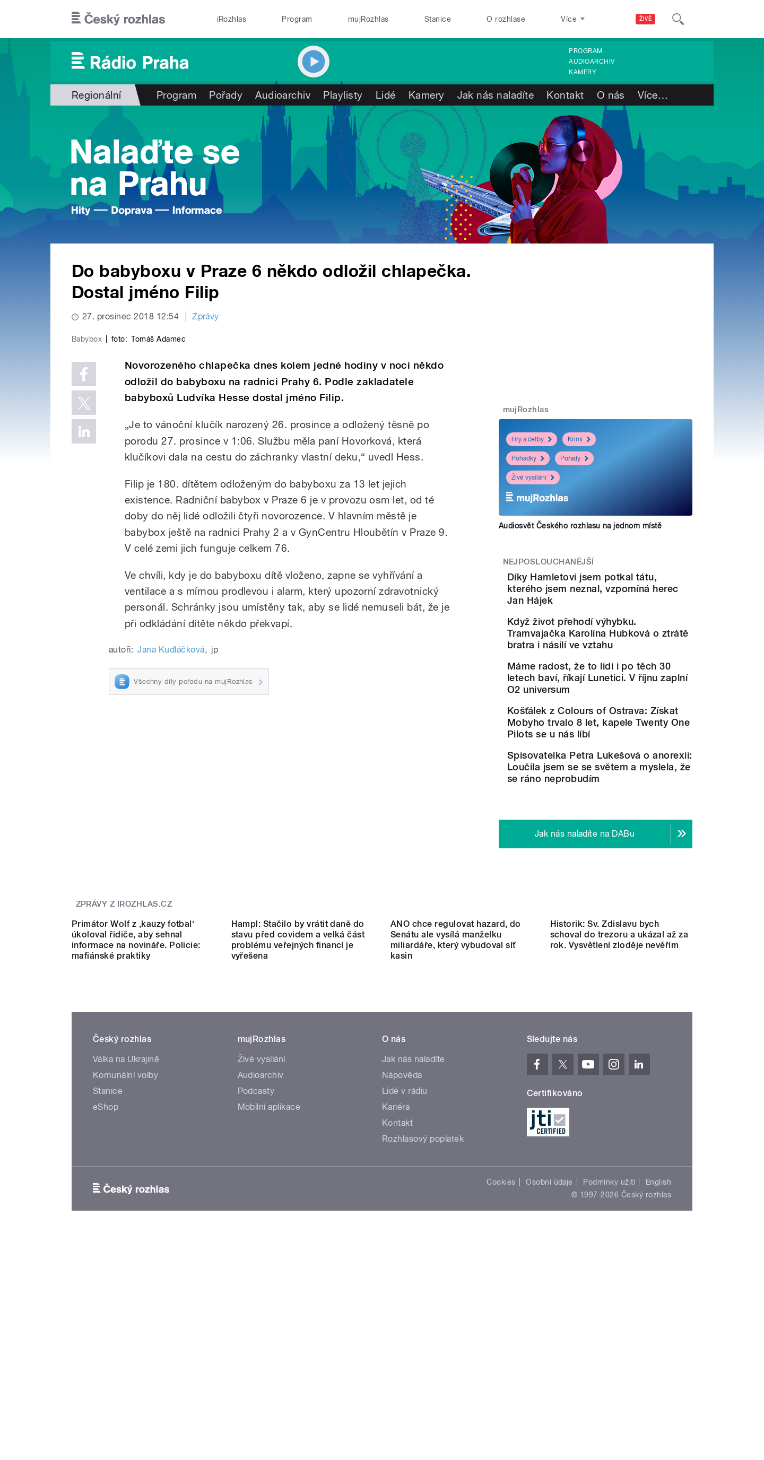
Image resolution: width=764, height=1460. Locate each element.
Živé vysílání (532, 477)
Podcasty (256, 1255)
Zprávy (205, 316)
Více (653, 95)
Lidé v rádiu (405, 1255)
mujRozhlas (368, 19)
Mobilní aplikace (269, 1271)
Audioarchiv (591, 61)
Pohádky (527, 458)
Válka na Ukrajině (126, 1224)
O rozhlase (506, 19)
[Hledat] (678, 19)
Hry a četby (531, 439)
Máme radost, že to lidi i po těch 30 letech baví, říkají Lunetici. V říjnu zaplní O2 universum (629, 707)
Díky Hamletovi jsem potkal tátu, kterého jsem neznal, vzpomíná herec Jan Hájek (624, 594)
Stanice (437, 19)
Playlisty (342, 95)
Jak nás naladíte (495, 95)
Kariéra (396, 1271)
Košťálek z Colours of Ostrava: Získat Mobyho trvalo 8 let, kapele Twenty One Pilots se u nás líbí (627, 763)
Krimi (579, 439)
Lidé (386, 95)
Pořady (225, 95)
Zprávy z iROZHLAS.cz (124, 973)
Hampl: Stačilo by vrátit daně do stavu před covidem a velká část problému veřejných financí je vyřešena (298, 1104)
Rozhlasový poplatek (423, 1303)
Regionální (96, 95)
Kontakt (565, 95)
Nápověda (402, 1240)
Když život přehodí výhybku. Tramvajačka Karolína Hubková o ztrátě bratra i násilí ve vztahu (627, 651)
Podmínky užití (609, 1346)
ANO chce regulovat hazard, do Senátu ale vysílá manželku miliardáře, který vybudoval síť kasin (455, 1104)
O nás (611, 95)
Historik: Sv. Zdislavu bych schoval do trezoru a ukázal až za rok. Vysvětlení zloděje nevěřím (619, 1099)
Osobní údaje (549, 1346)
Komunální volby (125, 1240)
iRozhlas (232, 19)
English (658, 1346)
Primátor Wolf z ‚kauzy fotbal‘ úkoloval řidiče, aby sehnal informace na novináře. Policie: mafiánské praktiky (136, 1104)
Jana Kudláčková (170, 875)
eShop (105, 1271)
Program (297, 19)
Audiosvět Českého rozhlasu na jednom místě (580, 526)
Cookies (501, 1346)
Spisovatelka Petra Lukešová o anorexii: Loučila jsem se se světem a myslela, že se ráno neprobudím (627, 825)
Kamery (582, 72)
